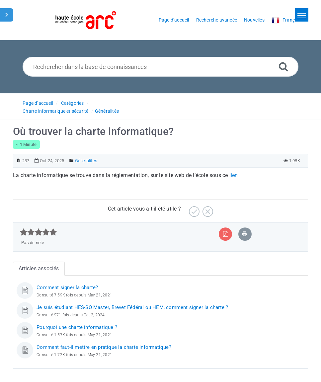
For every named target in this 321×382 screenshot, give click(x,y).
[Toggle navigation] (301, 15)
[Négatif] (207, 209)
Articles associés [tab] (39, 268)
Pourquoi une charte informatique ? (77, 327)
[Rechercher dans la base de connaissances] (161, 67)
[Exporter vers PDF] (225, 233)
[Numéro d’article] (19, 161)
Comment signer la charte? (67, 287)
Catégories (72, 103)
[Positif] (193, 209)
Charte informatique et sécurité (55, 111)
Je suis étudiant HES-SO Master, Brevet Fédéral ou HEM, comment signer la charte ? (132, 307)
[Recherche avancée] (283, 66)
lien (233, 175)
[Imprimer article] (245, 233)
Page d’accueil (38, 103)
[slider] (38, 232)
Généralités (107, 111)
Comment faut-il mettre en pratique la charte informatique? (104, 347)
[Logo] (85, 20)
